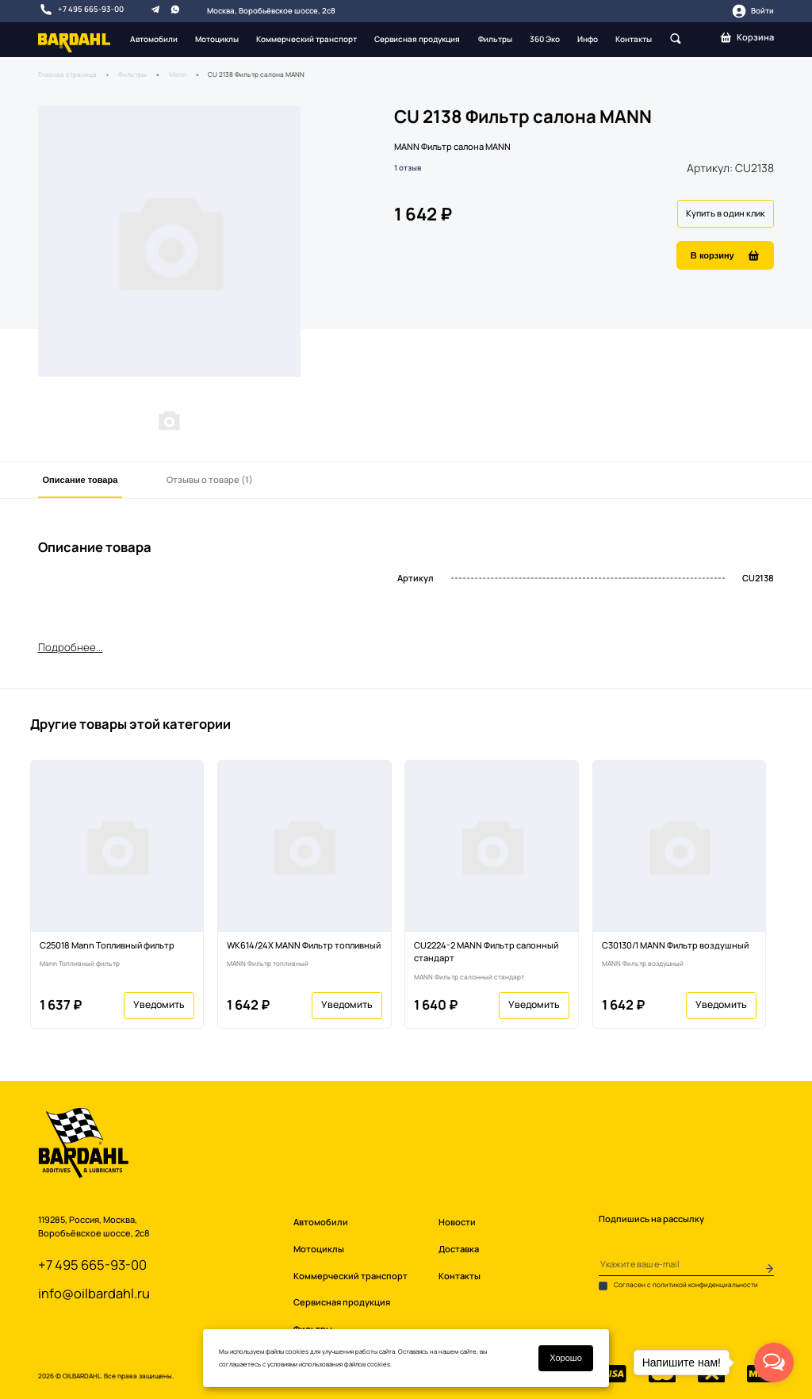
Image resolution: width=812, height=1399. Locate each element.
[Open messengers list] (774, 1362)
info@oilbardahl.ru (94, 1293)
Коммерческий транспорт (306, 38)
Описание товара (80, 480)
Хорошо (565, 1358)
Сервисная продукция (417, 38)
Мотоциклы (217, 38)
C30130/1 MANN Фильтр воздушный (675, 945)
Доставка (459, 1249)
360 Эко (545, 38)
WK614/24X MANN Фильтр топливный (304, 945)
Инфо (587, 38)
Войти (753, 11)
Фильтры (495, 38)
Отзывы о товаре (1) (210, 479)
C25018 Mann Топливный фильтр (107, 945)
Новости (457, 1222)
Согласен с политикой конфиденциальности (678, 1285)
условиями (282, 1364)
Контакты (633, 38)
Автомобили (154, 38)
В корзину (725, 256)
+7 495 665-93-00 (81, 9)
